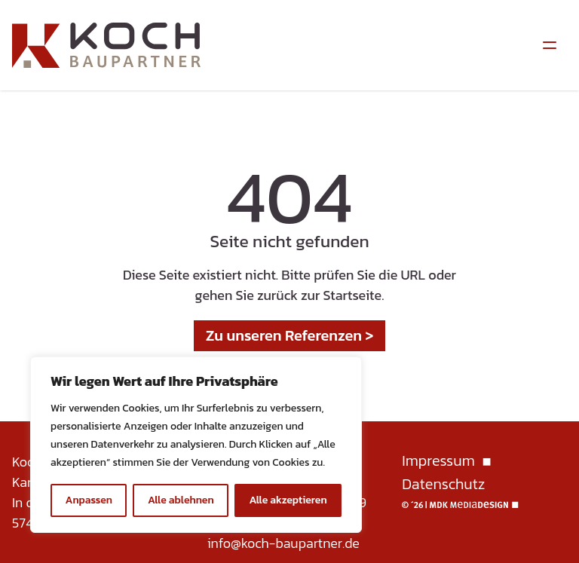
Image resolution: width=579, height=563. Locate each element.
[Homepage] (106, 45)
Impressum (438, 461)
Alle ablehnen (181, 500)
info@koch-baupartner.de (283, 543)
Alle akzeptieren (287, 500)
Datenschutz (443, 484)
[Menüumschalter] (549, 45)
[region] (196, 444)
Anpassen (88, 500)
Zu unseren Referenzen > (290, 335)
